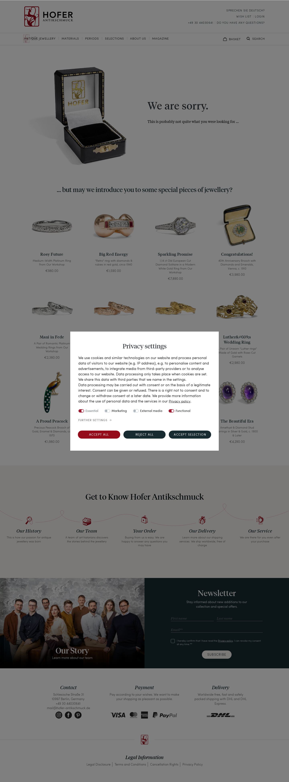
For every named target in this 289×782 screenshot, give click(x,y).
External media (151, 411)
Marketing (119, 411)
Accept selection (190, 434)
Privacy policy (180, 400)
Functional (183, 411)
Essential (91, 411)
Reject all (144, 434)
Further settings (92, 420)
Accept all (99, 434)
